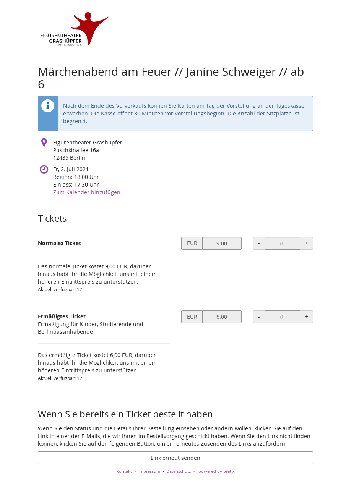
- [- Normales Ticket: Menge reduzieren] (259, 243)
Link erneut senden (175, 457)
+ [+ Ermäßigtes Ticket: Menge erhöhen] (306, 316)
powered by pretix (216, 471)
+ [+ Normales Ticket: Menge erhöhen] (306, 243)
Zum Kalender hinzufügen (86, 192)
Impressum (149, 471)
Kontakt (124, 471)
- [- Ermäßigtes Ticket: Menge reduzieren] (259, 316)
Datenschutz (178, 471)
